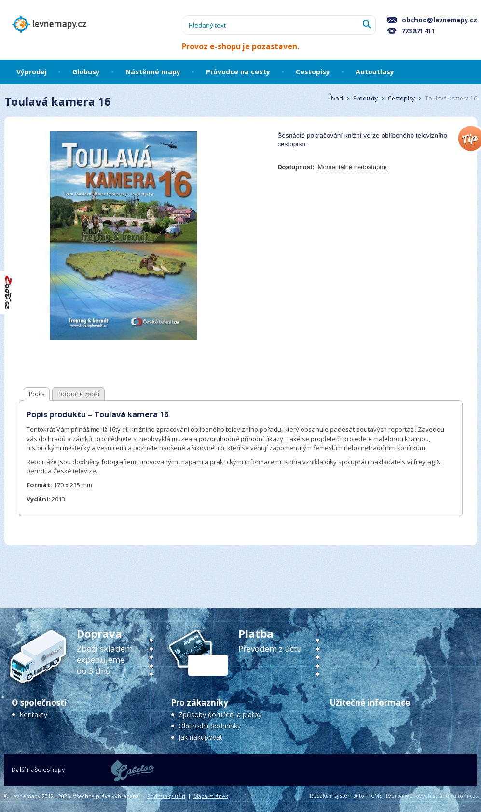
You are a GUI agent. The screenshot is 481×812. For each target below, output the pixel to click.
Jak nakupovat (200, 736)
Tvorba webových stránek (418, 795)
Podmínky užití (166, 795)
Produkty (365, 98)
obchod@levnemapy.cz (432, 19)
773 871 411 (411, 31)
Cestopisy (402, 98)
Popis (36, 394)
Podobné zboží (78, 394)
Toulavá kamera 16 (451, 98)
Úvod (335, 98)
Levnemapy (25, 795)
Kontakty (33, 714)
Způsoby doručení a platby (220, 714)
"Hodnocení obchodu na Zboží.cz (8, 292)
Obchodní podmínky (210, 725)
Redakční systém (331, 795)
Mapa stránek (210, 795)
